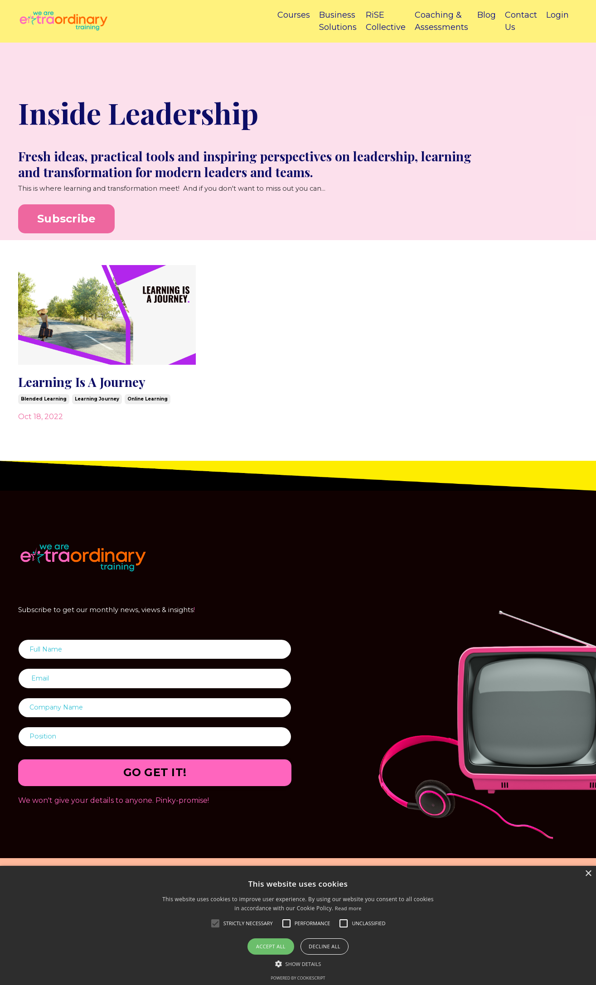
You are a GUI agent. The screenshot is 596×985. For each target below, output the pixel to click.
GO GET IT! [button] (155, 782)
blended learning (44, 402)
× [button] (588, 873)
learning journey (97, 402)
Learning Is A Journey (90, 384)
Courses (293, 15)
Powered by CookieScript (298, 978)
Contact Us (521, 21)
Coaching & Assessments (441, 21)
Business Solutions (338, 21)
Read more (348, 908)
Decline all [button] (324, 946)
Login (557, 15)
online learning (147, 402)
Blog (486, 15)
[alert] (298, 925)
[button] (298, 963)
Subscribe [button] (66, 219)
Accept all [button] (271, 946)
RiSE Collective (386, 21)
